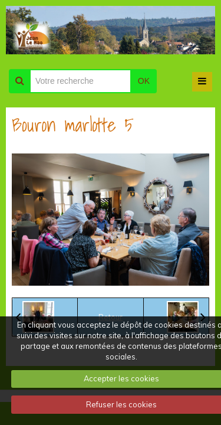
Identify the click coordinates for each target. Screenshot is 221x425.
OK (144, 81)
